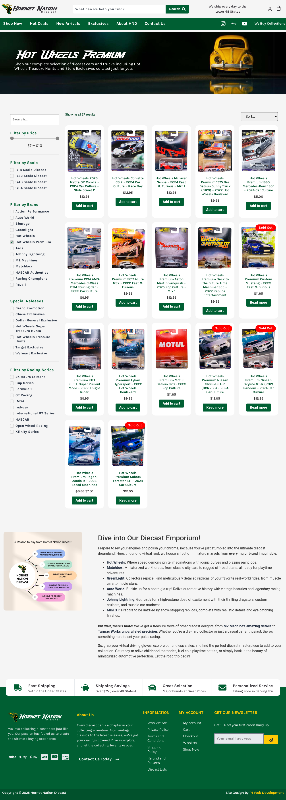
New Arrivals (68, 23)
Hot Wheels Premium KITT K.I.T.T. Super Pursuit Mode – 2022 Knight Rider (84, 384)
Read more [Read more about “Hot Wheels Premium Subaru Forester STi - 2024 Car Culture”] (128, 500)
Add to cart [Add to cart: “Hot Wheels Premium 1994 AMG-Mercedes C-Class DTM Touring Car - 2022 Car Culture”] (84, 306)
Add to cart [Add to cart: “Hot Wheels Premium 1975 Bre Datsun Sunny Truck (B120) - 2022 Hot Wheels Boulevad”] (215, 210)
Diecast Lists (157, 769)
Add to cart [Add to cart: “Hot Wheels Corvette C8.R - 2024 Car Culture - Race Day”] (128, 202)
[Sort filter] (259, 116)
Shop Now (12, 23)
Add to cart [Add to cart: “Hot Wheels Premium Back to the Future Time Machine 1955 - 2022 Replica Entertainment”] (215, 311)
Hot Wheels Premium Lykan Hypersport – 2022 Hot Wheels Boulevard (128, 384)
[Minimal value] (34, 138)
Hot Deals (39, 23)
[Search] (34, 119)
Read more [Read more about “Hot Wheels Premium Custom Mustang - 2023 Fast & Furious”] (258, 302)
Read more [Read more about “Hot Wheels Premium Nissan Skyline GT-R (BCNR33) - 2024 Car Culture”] (215, 407)
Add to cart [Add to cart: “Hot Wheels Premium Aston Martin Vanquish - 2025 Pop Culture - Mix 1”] (171, 306)
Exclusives (98, 23)
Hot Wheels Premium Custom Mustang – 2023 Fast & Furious (258, 281)
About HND (126, 23)
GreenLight (115, 578)
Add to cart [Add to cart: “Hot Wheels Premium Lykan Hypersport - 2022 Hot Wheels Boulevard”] (128, 407)
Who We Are (157, 723)
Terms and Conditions (155, 738)
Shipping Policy (154, 749)
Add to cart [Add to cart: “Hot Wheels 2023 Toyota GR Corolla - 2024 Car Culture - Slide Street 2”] (84, 206)
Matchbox (114, 568)
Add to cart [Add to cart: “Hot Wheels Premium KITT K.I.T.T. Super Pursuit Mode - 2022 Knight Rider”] (84, 407)
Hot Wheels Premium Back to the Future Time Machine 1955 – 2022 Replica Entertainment (215, 285)
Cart (186, 730)
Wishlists (190, 743)
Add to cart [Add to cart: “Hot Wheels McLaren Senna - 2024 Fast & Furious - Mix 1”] (171, 202)
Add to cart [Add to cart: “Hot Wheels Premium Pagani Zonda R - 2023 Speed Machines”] (84, 500)
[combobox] (119, 9)
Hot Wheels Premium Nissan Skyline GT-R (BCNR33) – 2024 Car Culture (214, 384)
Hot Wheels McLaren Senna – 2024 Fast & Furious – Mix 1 (171, 182)
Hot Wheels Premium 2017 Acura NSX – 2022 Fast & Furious (128, 281)
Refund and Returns (156, 760)
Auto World (115, 589)
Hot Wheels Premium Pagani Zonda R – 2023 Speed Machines (84, 479)
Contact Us (155, 23)
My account (192, 723)
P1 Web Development (266, 793)
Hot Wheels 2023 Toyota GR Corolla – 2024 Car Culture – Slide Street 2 (84, 184)
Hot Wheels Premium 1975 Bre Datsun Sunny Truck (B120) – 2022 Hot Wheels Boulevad (215, 186)
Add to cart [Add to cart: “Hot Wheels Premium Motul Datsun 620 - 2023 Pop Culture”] (171, 403)
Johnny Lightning (120, 599)
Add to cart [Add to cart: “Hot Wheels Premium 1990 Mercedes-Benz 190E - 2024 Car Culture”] (258, 206)
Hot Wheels (116, 562)
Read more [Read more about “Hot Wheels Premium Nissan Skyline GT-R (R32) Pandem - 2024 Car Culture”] (258, 407)
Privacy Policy (157, 730)
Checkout (190, 736)
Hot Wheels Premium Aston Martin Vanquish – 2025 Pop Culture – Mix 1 (171, 283)
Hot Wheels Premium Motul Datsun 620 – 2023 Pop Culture (171, 382)
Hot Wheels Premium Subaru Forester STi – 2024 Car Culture (128, 479)
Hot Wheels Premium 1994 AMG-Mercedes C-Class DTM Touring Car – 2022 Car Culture (84, 283)
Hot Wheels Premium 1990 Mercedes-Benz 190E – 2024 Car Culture (258, 184)
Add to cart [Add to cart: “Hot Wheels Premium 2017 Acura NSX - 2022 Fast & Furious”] (128, 302)
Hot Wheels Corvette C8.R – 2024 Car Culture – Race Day (128, 182)
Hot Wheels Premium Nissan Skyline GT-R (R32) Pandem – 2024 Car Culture (258, 384)
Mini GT (113, 610)
